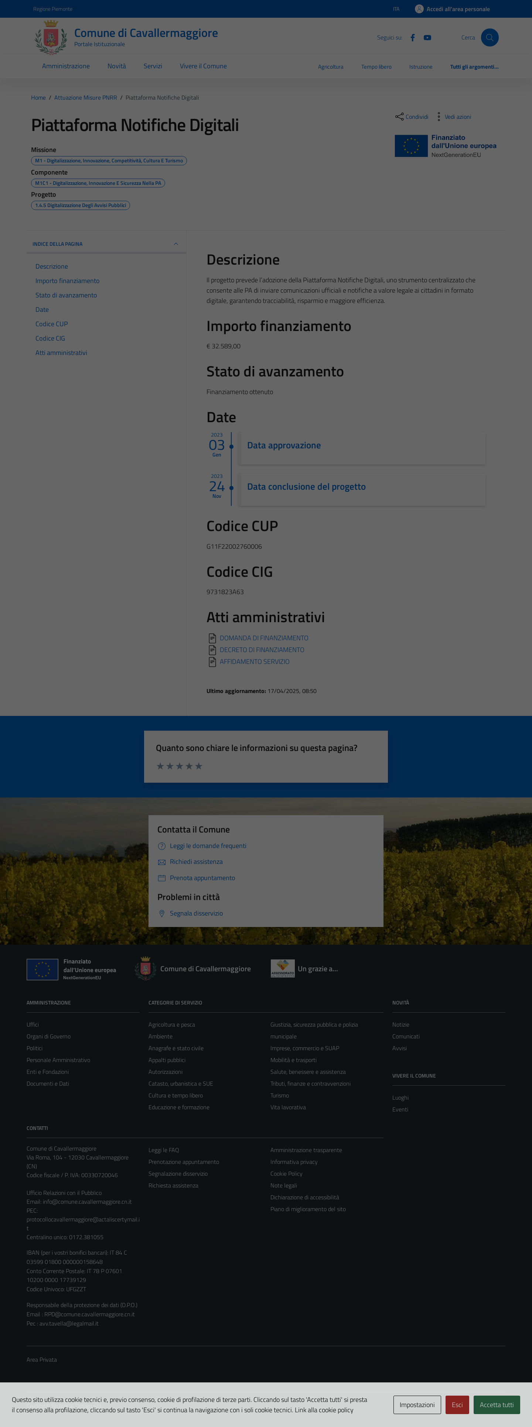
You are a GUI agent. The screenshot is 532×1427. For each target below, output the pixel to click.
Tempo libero (376, 66)
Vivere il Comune (203, 66)
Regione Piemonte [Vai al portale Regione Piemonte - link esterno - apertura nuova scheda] (52, 9)
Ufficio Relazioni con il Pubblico (64, 1192)
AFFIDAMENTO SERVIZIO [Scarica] (255, 661)
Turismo (279, 1095)
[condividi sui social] (411, 117)
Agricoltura (331, 66)
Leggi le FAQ (164, 1149)
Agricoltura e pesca (172, 1024)
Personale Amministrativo (58, 1059)
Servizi (153, 66)
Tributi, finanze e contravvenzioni (310, 1083)
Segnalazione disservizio (178, 1173)
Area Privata (42, 1359)
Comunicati (406, 1036)
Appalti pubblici (167, 1059)
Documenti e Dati (48, 1083)
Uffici (33, 1024)
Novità (117, 66)
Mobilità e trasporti (293, 1059)
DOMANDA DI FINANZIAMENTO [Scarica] (264, 637)
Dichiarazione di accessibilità (304, 1197)
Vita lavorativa (288, 1107)
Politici (34, 1048)
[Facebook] (409, 36)
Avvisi (399, 1048)
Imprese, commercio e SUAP (304, 1048)
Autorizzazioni (166, 1071)
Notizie (400, 1024)
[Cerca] (490, 37)
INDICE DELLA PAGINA (106, 243)
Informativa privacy (294, 1161)
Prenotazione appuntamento (184, 1161)
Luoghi (400, 1097)
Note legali (283, 1185)
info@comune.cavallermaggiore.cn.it (87, 1201)
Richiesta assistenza (173, 1185)
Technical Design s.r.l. (76, 1405)
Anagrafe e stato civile (176, 1048)
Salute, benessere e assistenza (308, 1071)
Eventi (400, 1109)
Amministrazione (66, 66)
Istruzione (421, 66)
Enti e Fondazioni (48, 1071)
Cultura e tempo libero (176, 1095)
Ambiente (161, 1036)
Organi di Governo (49, 1036)
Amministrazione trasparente (306, 1149)
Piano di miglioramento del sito (308, 1208)
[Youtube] (424, 36)
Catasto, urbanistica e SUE (181, 1083)
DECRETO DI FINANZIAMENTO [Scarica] (262, 649)
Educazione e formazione (179, 1107)
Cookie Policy (286, 1173)
